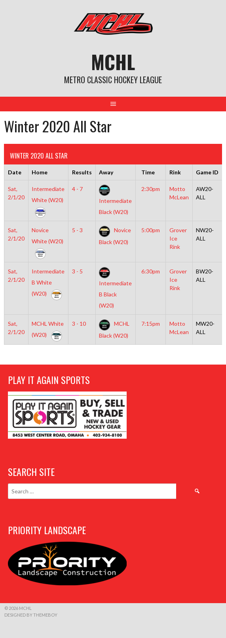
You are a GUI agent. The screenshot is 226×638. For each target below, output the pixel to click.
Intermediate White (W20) (48, 199)
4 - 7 (77, 188)
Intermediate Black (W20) (115, 200)
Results (82, 172)
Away (106, 172)
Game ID (207, 172)
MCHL (113, 62)
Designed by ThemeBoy (30, 614)
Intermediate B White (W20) (48, 282)
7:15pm (150, 323)
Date (14, 172)
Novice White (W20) (47, 241)
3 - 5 (77, 271)
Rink (175, 172)
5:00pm (150, 230)
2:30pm (150, 188)
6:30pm (150, 271)
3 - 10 (79, 323)
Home (39, 172)
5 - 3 (77, 230)
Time (148, 172)
